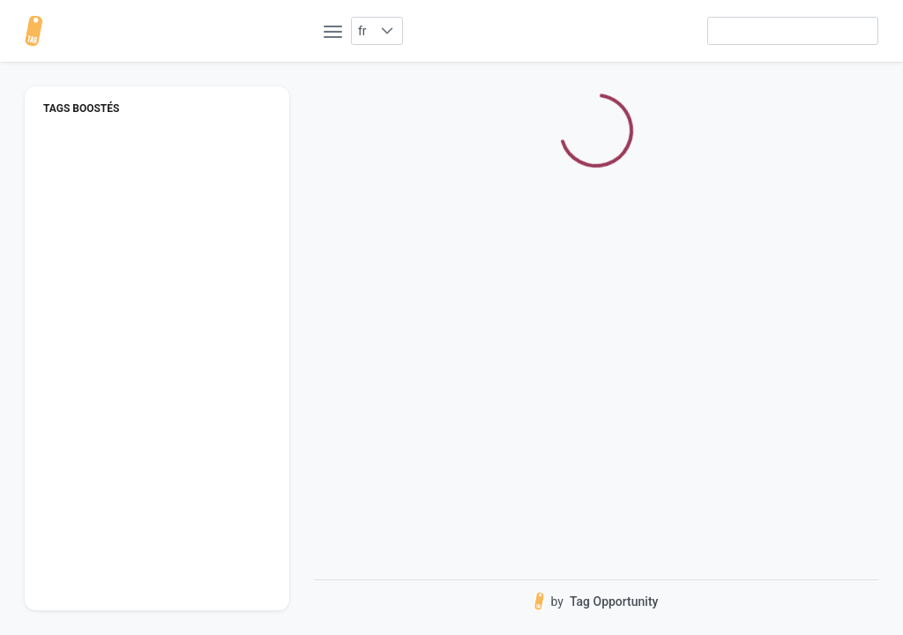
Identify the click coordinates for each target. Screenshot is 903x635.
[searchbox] (792, 31)
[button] (387, 31)
